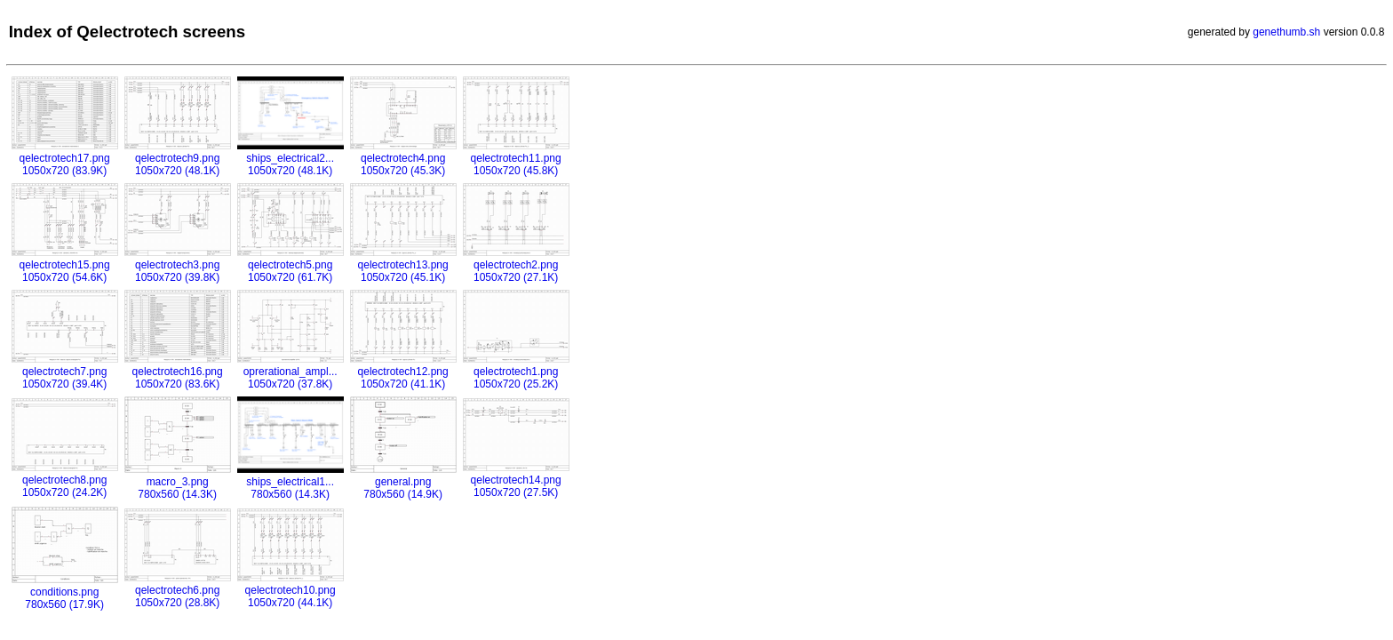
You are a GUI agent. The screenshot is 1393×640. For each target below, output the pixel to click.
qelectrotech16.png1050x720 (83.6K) (177, 371)
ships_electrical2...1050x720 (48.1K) (290, 158)
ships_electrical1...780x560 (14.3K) (290, 481)
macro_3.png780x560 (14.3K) (177, 481)
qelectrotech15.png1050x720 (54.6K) (65, 265)
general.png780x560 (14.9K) (403, 481)
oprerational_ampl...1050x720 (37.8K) (290, 371)
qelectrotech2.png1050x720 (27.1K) (516, 265)
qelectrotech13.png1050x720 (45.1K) (403, 265)
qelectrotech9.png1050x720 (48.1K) (177, 158)
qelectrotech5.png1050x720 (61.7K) (290, 265)
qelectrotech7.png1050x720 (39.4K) (65, 371)
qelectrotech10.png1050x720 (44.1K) (290, 590)
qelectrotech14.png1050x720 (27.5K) (516, 480)
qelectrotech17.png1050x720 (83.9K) (65, 158)
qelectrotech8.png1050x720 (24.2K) (65, 480)
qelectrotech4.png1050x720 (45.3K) (403, 158)
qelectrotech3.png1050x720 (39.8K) (177, 265)
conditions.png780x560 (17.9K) (65, 592)
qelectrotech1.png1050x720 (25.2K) (516, 371)
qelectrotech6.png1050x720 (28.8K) (177, 590)
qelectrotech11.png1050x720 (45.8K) (516, 158)
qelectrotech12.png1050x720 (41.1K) (403, 371)
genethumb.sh (1286, 32)
